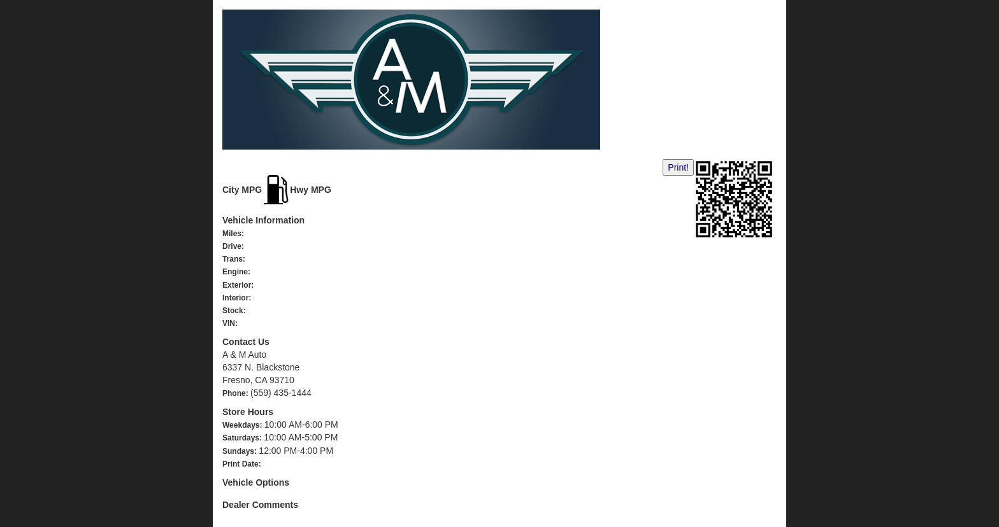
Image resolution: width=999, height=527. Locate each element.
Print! (678, 167)
